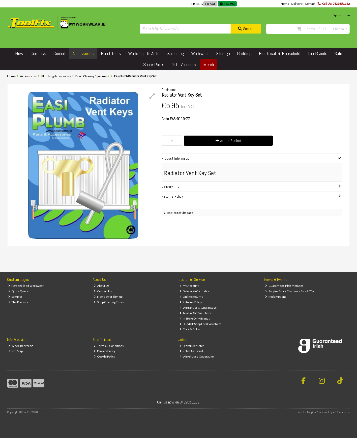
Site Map (15, 351)
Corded (59, 53)
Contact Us (103, 291)
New (19, 53)
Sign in (337, 15)
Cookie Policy (104, 356)
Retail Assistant (191, 351)
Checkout (340, 29)
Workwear (200, 53)
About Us (101, 286)
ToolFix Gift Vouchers (195, 313)
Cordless (38, 53)
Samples (15, 296)
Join (347, 15)
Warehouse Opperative (196, 356)
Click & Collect (190, 329)
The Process (18, 302)
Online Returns (191, 296)
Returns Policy (190, 302)
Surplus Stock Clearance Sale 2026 (289, 291)
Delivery (296, 3)
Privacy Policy (104, 351)
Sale (338, 53)
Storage (223, 53)
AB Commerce (341, 412)
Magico (311, 412)
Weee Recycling (20, 346)
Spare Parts (153, 64)
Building (244, 53)
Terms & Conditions (109, 346)
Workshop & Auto (143, 53)
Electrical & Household (279, 53)
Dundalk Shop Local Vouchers (200, 324)
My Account (189, 286)
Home (285, 3)
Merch (208, 64)
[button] (152, 96)
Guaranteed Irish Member (284, 286)
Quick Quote (18, 291)
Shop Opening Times (109, 302)
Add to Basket (228, 140)
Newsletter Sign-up (108, 296)
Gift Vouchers (184, 64)
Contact (310, 3)
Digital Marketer (191, 346)
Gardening (175, 53)
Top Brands (317, 53)
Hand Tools (111, 53)
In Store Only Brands (194, 318)
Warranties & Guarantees (198, 307)
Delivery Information (194, 291)
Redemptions (275, 296)
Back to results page (180, 213)
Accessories (83, 53)
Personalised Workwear (26, 286)
